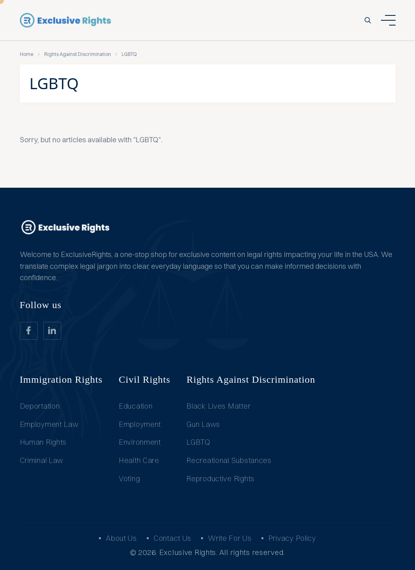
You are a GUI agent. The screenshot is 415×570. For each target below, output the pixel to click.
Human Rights (43, 442)
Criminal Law (42, 460)
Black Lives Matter (218, 406)
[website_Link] (29, 331)
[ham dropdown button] (388, 20)
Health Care (139, 460)
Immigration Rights (61, 379)
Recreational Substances (229, 460)
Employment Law (49, 424)
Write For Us (230, 538)
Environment (140, 442)
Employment (140, 424)
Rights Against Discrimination (77, 54)
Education (135, 406)
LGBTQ (198, 442)
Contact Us (172, 538)
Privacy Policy (292, 538)
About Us (121, 538)
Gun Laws (203, 424)
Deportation (40, 406)
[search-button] (367, 20)
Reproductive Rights (220, 478)
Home (27, 54)
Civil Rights (144, 379)
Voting (129, 478)
